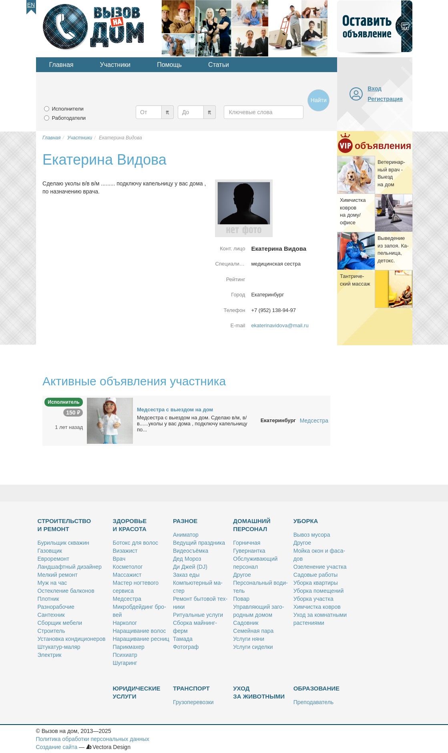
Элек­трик (50, 655)
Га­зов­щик (50, 551)
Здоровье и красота (130, 524)
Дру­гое (242, 575)
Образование (316, 688)
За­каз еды (186, 575)
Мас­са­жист (127, 575)
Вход (375, 88)
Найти (319, 100)
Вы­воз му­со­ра (311, 535)
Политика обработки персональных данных (92, 739)
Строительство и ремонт (64, 524)
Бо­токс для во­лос (136, 543)
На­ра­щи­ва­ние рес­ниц (141, 639)
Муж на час (52, 583)
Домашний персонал (251, 524)
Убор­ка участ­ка (313, 599)
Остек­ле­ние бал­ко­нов (66, 591)
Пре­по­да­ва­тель (313, 702)
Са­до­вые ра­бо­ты (315, 575)
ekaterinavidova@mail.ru (279, 325)
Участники (115, 64)
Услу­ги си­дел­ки (253, 647)
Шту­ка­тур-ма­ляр (59, 647)
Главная (61, 64)
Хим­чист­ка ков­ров (317, 607)
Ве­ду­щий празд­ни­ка (199, 543)
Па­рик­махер (129, 647)
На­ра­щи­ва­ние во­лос (139, 631)
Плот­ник (48, 599)
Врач (119, 559)
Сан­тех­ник (51, 615)
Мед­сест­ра (127, 599)
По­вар (241, 599)
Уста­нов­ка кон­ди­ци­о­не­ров (72, 639)
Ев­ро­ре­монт (53, 559)
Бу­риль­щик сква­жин (63, 543)
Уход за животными (259, 692)
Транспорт (191, 688)
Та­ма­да (183, 639)
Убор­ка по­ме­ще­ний (318, 591)
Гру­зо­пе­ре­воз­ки (193, 702)
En (31, 5)
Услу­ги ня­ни (248, 639)
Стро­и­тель (51, 631)
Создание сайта (57, 747)
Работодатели (69, 118)
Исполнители (68, 109)
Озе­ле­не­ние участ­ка (320, 567)
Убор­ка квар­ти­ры (315, 583)
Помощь (169, 64)
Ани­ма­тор (186, 535)
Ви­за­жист (125, 551)
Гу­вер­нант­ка (249, 551)
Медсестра (314, 420)
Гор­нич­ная (246, 543)
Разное (185, 520)
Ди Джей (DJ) (190, 567)
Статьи (218, 64)
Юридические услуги (137, 692)
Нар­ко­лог (125, 623)
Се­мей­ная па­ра (253, 631)
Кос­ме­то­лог (128, 567)
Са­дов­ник (245, 623)
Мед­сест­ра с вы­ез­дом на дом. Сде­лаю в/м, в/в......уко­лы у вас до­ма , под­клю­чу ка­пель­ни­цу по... (192, 424)
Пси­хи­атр (125, 655)
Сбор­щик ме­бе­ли (60, 623)
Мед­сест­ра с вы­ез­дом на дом (175, 410)
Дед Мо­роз (187, 559)
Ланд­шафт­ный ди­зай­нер (70, 567)
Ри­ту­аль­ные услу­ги (198, 615)
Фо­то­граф (186, 647)
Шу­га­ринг (125, 663)
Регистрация (385, 99)
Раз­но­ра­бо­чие (56, 607)
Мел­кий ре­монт (58, 575)
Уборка (305, 520)
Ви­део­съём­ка (190, 551)
